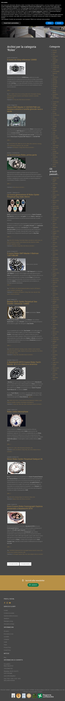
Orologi (20, 147)
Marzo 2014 (56, 280)
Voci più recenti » (25, 564)
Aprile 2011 (55, 345)
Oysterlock (31, 95)
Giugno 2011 (56, 339)
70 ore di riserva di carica (24, 400)
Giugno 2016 (56, 231)
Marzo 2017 (56, 217)
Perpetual (23, 351)
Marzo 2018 (56, 208)
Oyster (33, 349)
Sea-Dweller (11, 352)
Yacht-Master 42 (30, 402)
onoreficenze (56, 115)
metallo (54, 107)
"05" (10, 94)
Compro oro (56, 65)
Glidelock (30, 349)
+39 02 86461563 (8, 668)
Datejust (26, 240)
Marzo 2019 (56, 200)
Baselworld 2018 (19, 550)
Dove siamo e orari (8, 634)
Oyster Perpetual (24, 95)
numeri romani (37, 240)
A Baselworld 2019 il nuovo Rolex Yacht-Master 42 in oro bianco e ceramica (24, 363)
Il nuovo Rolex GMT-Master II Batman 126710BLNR (23, 254)
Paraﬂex (37, 242)
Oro (54, 117)
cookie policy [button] (56, 6)
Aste (54, 54)
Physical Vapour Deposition (31, 351)
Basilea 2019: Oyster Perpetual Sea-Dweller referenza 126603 (22, 302)
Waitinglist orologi (8, 621)
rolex (13, 97)
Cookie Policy (7, 650)
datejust (14, 499)
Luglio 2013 (55, 297)
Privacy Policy (7, 647)
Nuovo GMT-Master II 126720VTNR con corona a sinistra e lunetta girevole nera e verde (25, 109)
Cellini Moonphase (21, 447)
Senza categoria (33, 449)
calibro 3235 (11, 349)
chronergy (38, 94)
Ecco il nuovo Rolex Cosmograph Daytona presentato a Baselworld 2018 (25, 507)
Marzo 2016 (56, 236)
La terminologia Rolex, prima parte (22, 155)
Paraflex (18, 351)
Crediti (5, 642)
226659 (10, 400)
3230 (16, 94)
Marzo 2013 (56, 307)
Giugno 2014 (56, 273)
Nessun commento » (26, 99)
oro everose (12, 242)
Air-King (23, 94)
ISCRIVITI (33, 585)
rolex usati (55, 147)
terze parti (25, 8)
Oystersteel (36, 95)
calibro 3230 (27, 94)
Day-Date (14, 246)
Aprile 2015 (55, 257)
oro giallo (17, 242)
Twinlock (18, 244)
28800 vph (20, 143)
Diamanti (55, 82)
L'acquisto (6, 639)
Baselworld (23, 288)
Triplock (16, 352)
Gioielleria (55, 86)
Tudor (54, 159)
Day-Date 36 (31, 240)
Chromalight (33, 94)
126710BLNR (18, 288)
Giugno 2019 (56, 195)
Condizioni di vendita (9, 613)
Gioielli (54, 88)
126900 (12, 94)
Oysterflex (13, 402)
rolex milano (23, 404)
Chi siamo (6, 631)
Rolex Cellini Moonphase (17, 412)
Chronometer (21, 240)
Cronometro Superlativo (12, 95)
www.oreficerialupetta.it (9, 676)
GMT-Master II (13, 145)
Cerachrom (34, 143)
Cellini (15, 447)
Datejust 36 (21, 497)
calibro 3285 (29, 143)
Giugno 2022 (56, 178)
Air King (14, 99)
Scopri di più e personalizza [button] (11, 23)
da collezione (15, 292)
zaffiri (24, 552)
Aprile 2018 (55, 206)
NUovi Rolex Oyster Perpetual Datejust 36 (24, 459)
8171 (13, 447)
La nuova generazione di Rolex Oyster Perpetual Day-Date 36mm (23, 196)
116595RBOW (12, 550)
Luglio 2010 (55, 362)
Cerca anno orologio (9, 624)
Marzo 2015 (56, 259)
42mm (16, 400)
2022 (16, 143)
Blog (23, 28)
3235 (14, 400)
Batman (28, 288)
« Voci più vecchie (13, 564)
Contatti (6, 610)
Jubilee (8, 290)
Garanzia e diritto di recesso (11, 616)
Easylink (19, 95)
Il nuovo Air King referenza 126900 (22, 60)
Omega (54, 113)
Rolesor (40, 351)
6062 (10, 447)
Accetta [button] (59, 23)
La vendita (6, 636)
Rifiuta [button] (49, 23)
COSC (8, 145)
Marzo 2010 (56, 368)
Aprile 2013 (55, 305)
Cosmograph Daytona (27, 550)
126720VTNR (12, 143)
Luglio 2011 (55, 337)
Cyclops (26, 349)
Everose (38, 550)
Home (19, 28)
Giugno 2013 (56, 299)
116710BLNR (12, 288)
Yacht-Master (23, 402)
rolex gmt (35, 292)
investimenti (56, 101)
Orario (5, 644)
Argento (55, 52)
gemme (54, 84)
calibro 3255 (11, 240)
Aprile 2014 (55, 278)
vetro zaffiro (26, 145)
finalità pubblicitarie (37, 11)
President (9, 244)
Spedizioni (6, 618)
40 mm (19, 94)
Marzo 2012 (56, 332)
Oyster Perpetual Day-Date (25, 242)
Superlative (13, 244)
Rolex (20, 99)
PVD (38, 351)
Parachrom (9, 97)
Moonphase (27, 447)
